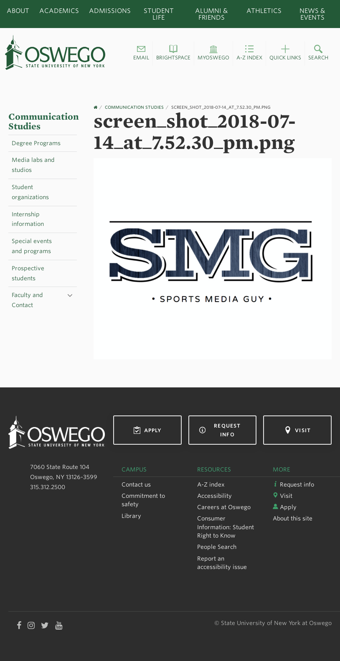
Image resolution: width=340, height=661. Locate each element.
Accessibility (214, 495)
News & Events (312, 14)
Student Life (159, 14)
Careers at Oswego (224, 507)
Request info (220, 430)
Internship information (28, 219)
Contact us (136, 484)
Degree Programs (36, 143)
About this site (292, 518)
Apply (147, 430)
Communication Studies (43, 121)
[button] (141, 53)
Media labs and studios (33, 164)
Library (131, 515)
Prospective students (28, 273)
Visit (297, 430)
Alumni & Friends (211, 14)
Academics (59, 11)
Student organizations (30, 192)
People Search (216, 546)
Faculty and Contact (27, 300)
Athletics (264, 11)
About (18, 11)
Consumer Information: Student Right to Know (225, 527)
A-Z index (211, 484)
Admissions (110, 11)
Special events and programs (32, 246)
